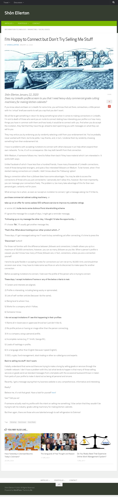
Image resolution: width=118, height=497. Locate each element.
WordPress (18, 492)
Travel (5, 3)
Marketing (13, 424)
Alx (31, 492)
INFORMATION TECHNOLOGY (16, 31)
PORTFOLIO (21, 25)
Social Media (31, 424)
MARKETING (35, 31)
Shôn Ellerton (18, 14)
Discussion (17, 3)
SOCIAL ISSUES (47, 31)
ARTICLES (8, 25)
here (54, 394)
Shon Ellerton (13, 47)
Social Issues (22, 424)
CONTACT (35, 25)
